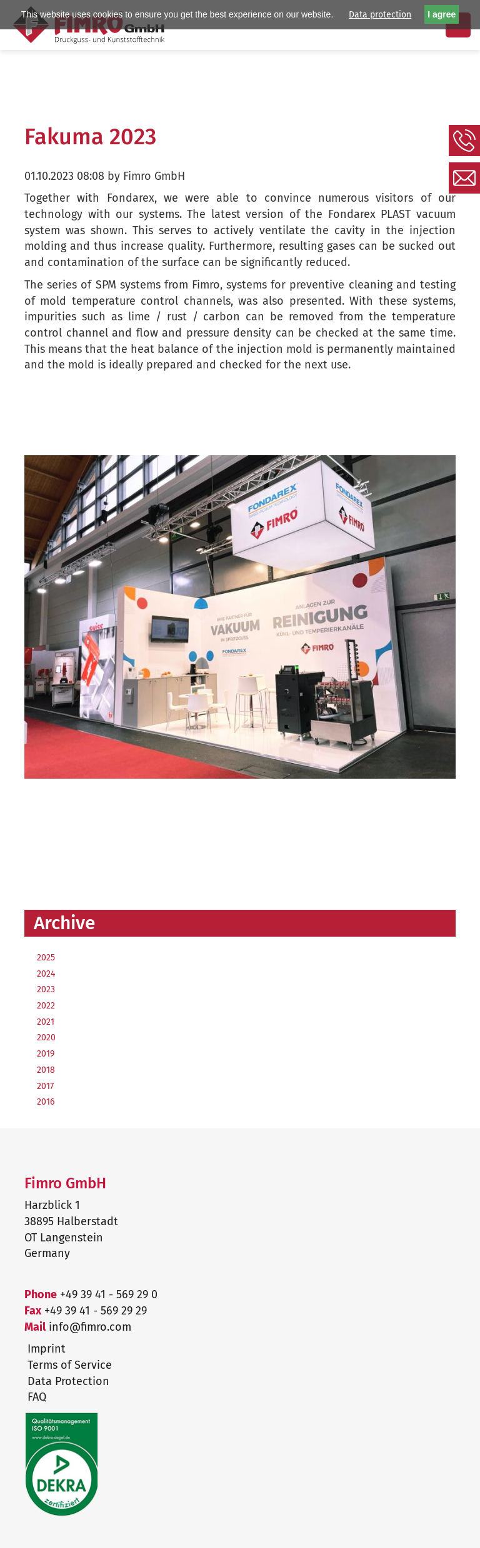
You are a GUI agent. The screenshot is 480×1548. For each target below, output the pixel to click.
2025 (46, 957)
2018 (46, 1070)
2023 (46, 989)
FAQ (37, 1397)
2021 (45, 1022)
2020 (46, 1037)
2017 (45, 1086)
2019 (45, 1053)
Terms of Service (70, 1365)
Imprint (47, 1349)
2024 (46, 974)
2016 (45, 1102)
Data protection (380, 14)
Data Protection (68, 1381)
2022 (46, 1005)
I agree (442, 14)
